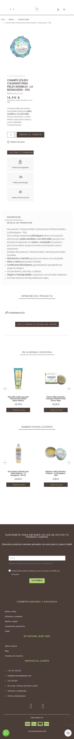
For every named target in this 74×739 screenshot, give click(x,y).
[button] (10, 9)
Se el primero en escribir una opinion (37, 324)
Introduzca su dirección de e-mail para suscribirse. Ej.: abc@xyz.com (31, 563)
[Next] (69, 389)
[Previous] (5, 389)
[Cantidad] (10, 134)
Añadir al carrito (30, 135)
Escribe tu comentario (21, 152)
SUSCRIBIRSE (37, 581)
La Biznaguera (16, 76)
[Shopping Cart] (68, 733)
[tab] (14, 217)
